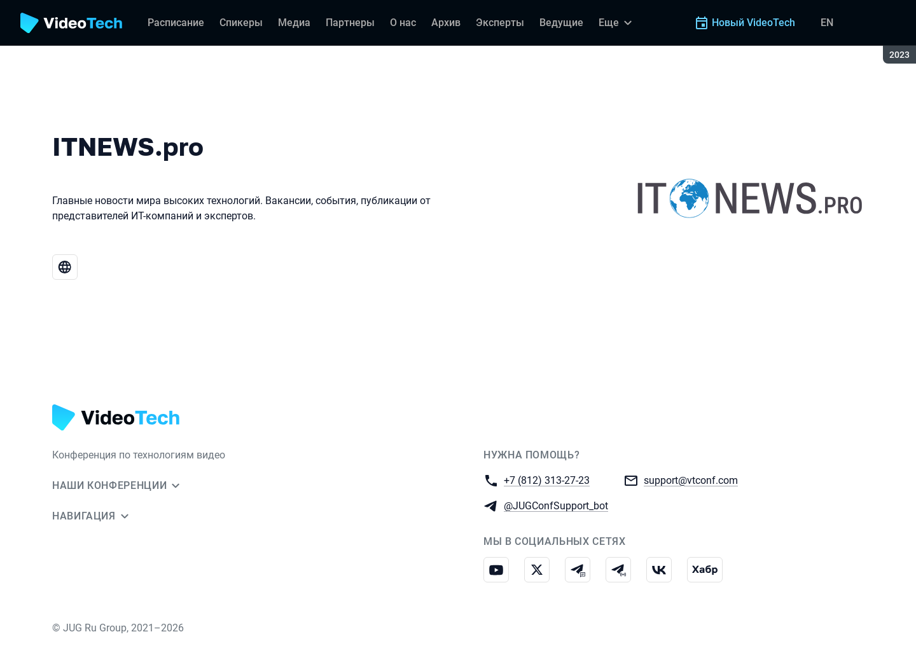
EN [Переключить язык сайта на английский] (827, 23)
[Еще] (617, 23)
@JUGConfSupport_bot (556, 505)
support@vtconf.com (691, 479)
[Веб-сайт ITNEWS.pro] (65, 267)
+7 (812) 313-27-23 (547, 479)
